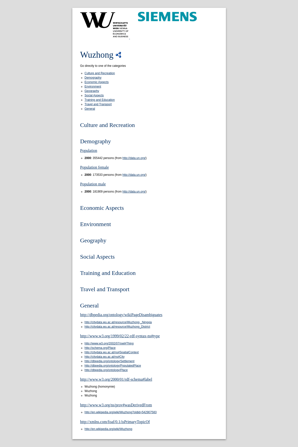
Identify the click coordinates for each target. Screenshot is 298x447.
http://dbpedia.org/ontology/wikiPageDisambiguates (121, 315)
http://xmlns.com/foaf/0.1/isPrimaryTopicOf (115, 422)
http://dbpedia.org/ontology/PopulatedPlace (113, 365)
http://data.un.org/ (134, 158)
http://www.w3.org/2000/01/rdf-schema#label (116, 379)
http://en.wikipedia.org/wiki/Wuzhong (108, 429)
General (90, 108)
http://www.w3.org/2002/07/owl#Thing (109, 343)
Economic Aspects (97, 82)
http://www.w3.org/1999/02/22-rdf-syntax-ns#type (120, 336)
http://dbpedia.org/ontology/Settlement (110, 361)
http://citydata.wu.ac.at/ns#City (105, 356)
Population (88, 150)
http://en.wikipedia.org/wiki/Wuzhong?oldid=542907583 (121, 412)
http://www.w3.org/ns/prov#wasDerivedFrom (116, 405)
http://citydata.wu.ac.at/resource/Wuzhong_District (117, 326)
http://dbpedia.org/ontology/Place (106, 370)
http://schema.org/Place (100, 348)
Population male (93, 184)
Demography (93, 77)
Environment (93, 86)
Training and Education (100, 100)
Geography (92, 91)
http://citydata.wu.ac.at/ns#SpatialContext (112, 352)
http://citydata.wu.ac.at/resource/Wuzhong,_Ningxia (118, 322)
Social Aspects (94, 95)
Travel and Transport (98, 104)
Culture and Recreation (100, 73)
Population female (94, 167)
